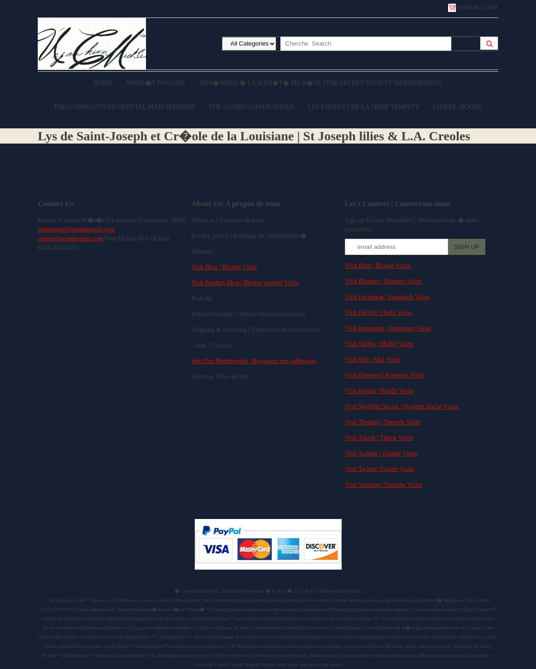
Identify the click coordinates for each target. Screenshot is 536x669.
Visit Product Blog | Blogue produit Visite (245, 282)
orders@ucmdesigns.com (70, 238)
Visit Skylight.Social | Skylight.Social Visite (402, 406)
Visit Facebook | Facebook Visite (387, 297)
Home (102, 83)
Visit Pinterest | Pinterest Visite (385, 375)
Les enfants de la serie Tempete (363, 107)
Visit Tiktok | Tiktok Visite (379, 437)
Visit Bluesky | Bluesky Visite (383, 281)
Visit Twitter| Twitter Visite (380, 469)
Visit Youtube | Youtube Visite (383, 484)
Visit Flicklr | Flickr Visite (378, 312)
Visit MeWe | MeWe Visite (379, 343)
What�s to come (155, 83)
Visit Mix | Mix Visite (373, 359)
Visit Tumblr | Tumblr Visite (381, 453)
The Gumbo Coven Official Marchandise (124, 107)
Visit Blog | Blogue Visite (224, 267)
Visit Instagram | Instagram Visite (388, 328)
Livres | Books (457, 107)
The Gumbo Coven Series (251, 107)
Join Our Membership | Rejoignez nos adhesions (253, 361)
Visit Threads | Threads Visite (383, 422)
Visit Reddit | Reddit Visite (379, 390)
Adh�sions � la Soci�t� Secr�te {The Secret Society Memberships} (321, 83)
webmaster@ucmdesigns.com (76, 229)
